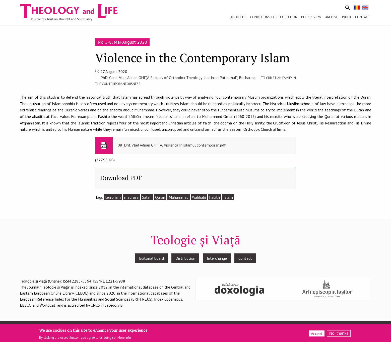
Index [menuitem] (346, 17)
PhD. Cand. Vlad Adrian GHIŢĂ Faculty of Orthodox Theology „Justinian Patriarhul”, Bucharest (178, 77)
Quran (160, 197)
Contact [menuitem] (362, 17)
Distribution (185, 258)
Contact (245, 258)
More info (124, 339)
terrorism (113, 197)
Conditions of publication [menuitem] (273, 17)
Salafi (147, 197)
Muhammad (178, 197)
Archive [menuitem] (331, 17)
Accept (316, 334)
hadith (214, 197)
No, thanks (338, 334)
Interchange (217, 258)
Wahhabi (199, 197)
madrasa (131, 197)
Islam (228, 197)
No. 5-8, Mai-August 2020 (122, 42)
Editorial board (151, 258)
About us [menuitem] (238, 17)
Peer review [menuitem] (311, 17)
